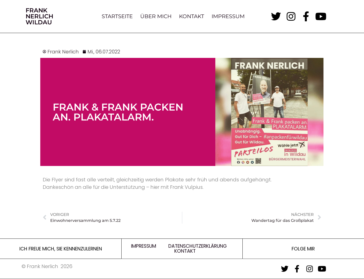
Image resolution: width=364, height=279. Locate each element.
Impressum (228, 16)
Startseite (117, 16)
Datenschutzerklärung (197, 246)
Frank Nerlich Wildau (39, 16)
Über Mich (156, 16)
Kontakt (191, 16)
